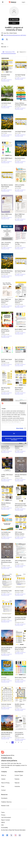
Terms (3, 818)
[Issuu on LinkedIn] (7, 841)
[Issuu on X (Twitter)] (11, 841)
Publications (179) (8, 58)
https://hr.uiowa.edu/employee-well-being (14, 35)
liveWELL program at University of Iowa (6, 86)
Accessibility (4, 833)
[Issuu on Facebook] (3, 841)
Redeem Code (5, 811)
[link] (23, 2)
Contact (3, 796)
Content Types (19, 781)
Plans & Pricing (5, 788)
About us (3, 781)
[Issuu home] (12, 2)
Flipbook (17, 788)
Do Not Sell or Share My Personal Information (13, 835)
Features (17, 785)
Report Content (5, 825)
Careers (3, 785)
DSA (2, 830)
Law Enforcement (6, 823)
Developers (4, 804)
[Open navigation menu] (2, 2)
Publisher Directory (6, 807)
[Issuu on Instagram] (15, 841)
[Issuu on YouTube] (20, 841)
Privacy (3, 820)
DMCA (3, 828)
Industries (17, 792)
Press (2, 792)
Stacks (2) (21, 58)
